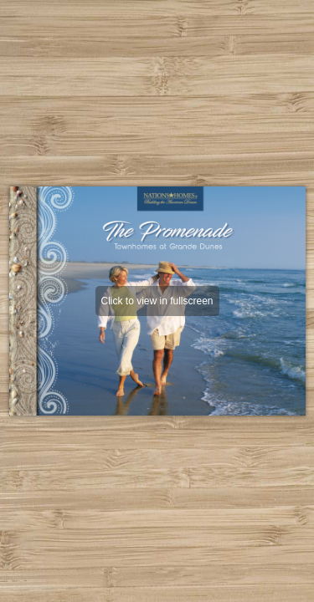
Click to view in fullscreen (156, 301)
